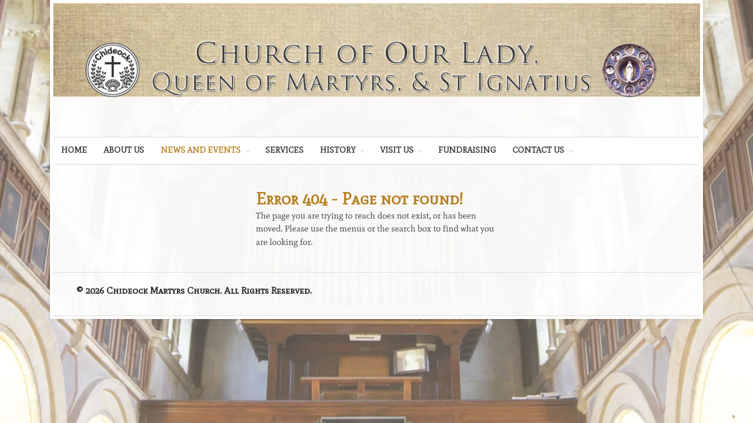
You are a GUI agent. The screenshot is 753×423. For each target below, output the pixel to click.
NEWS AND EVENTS (201, 150)
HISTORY (337, 150)
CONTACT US (538, 150)
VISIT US (397, 150)
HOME (74, 150)
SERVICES (284, 150)
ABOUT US (124, 150)
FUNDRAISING (467, 150)
